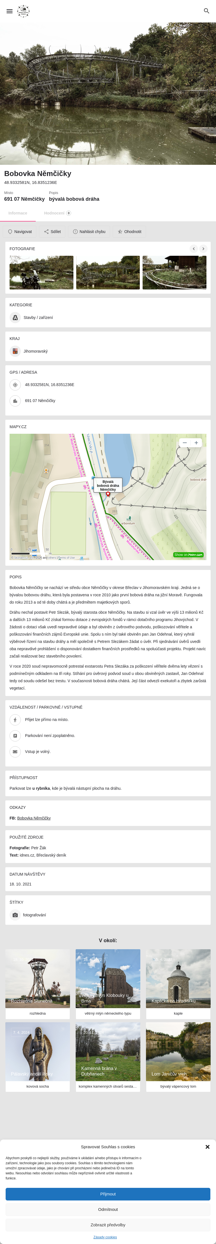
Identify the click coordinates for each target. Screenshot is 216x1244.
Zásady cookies (105, 1237)
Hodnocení (57, 213)
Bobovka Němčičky (34, 818)
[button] (207, 1147)
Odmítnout (108, 1209)
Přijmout (108, 1193)
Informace (17, 213)
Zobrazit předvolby (108, 1224)
